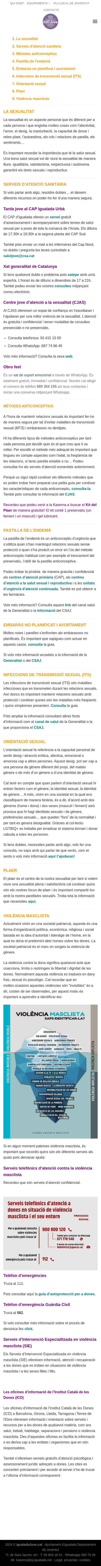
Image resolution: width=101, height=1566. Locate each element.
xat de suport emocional (31, 375)
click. (28, 1329)
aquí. (32, 901)
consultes (63, 286)
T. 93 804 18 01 (51, 1555)
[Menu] (95, 21)
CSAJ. (39, 727)
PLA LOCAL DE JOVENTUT (71, 3)
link (68, 605)
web (69, 356)
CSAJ (36, 660)
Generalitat (12, 660)
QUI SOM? (17, 3)
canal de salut (47, 722)
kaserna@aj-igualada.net (34, 1560)
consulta (35, 644)
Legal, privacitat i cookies (72, 1560)
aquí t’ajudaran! (61, 856)
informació (46, 610)
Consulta (58, 706)
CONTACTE (51, 10)
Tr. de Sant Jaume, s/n (22, 1555)
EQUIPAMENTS (38, 3)
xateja (73, 275)
